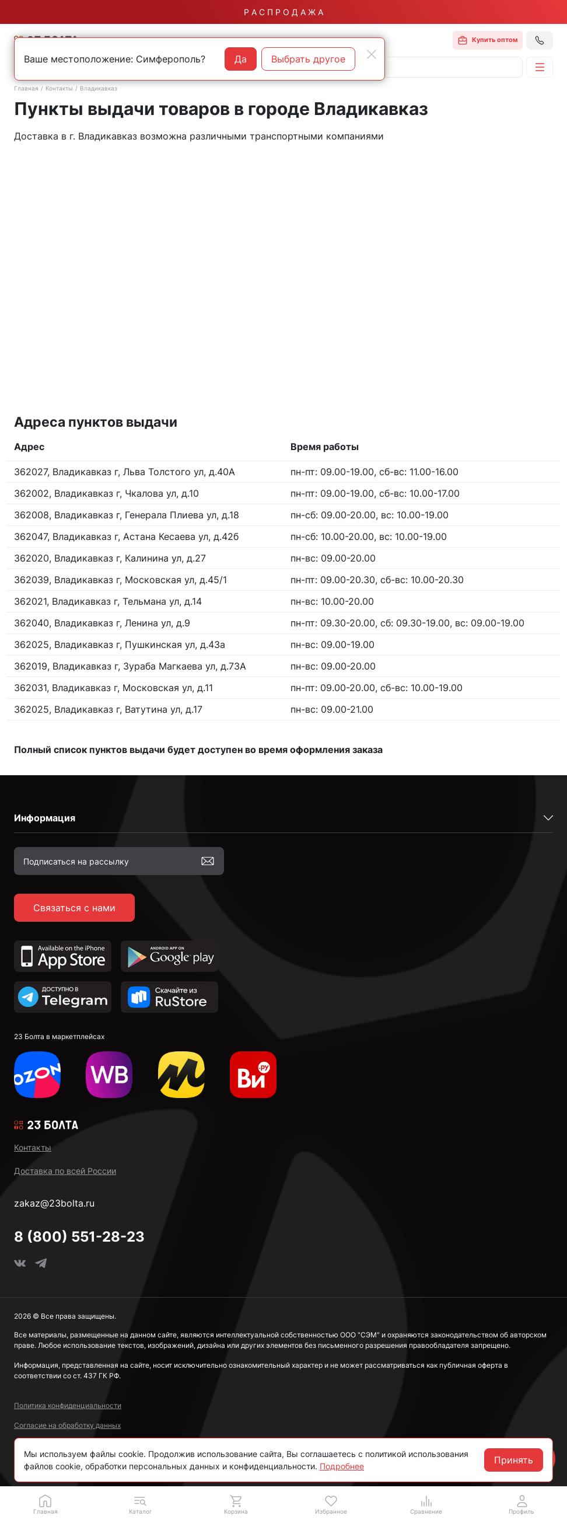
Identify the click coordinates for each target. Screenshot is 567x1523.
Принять (513, 1460)
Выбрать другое (308, 59)
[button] (140, 1504)
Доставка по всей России (65, 1171)
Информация (44, 818)
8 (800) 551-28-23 (79, 1236)
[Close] (372, 54)
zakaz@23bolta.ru (54, 1203)
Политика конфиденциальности (67, 1405)
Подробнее (342, 1466)
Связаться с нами (74, 908)
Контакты (59, 88)
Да (241, 59)
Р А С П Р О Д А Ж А (283, 12)
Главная (26, 88)
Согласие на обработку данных (67, 1425)
